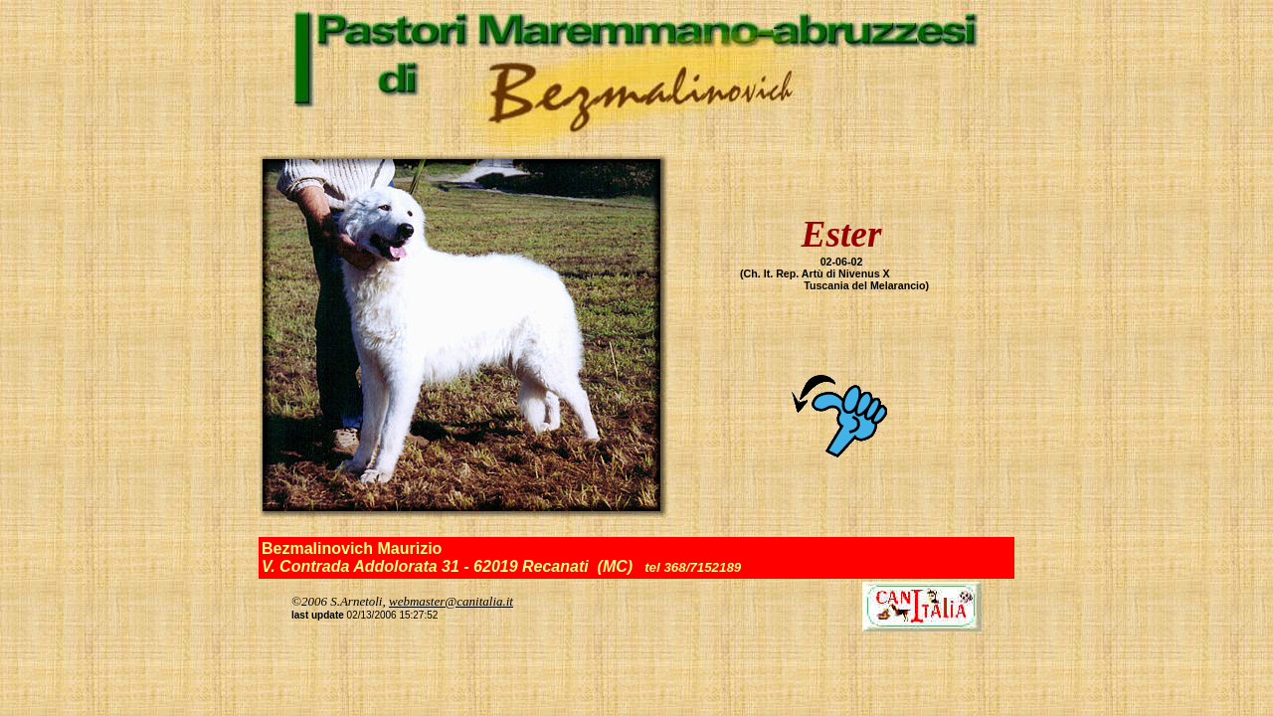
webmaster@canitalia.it (451, 601)
